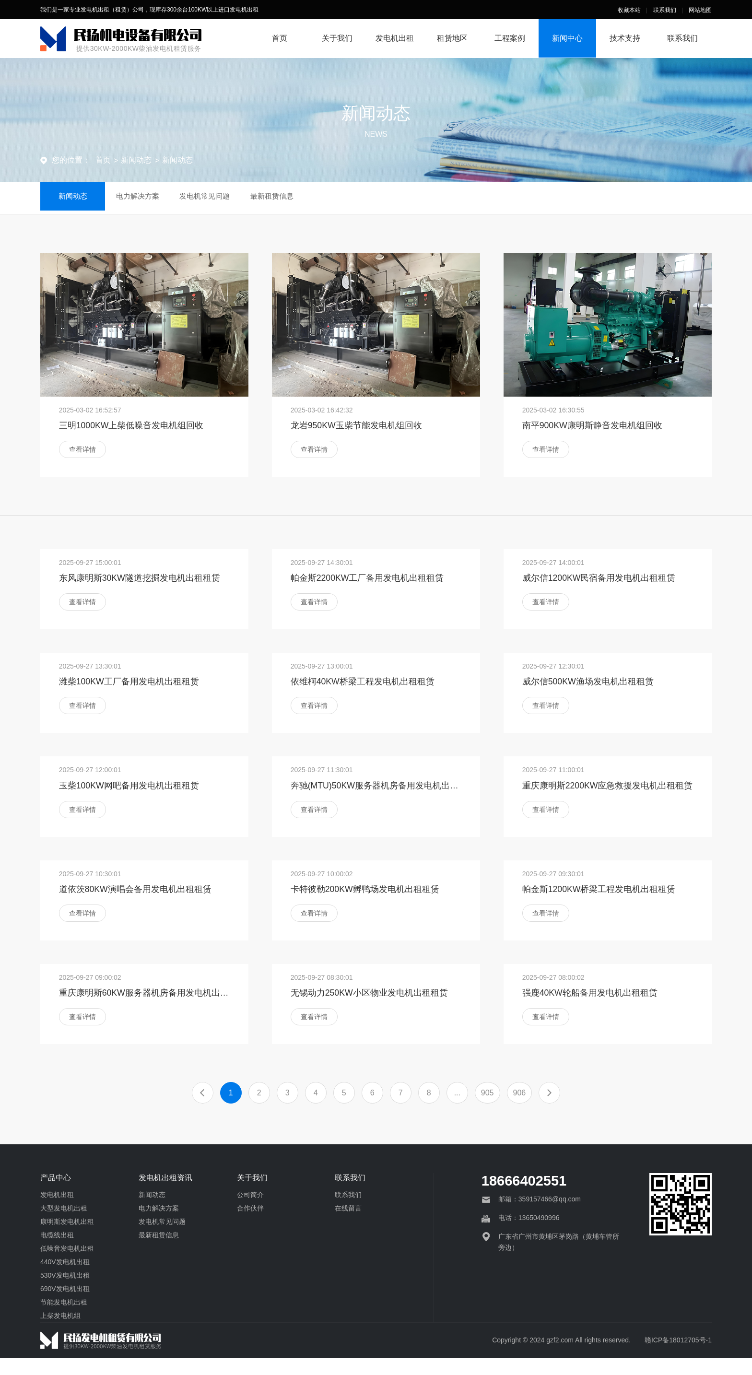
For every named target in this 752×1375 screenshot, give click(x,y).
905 (487, 1109)
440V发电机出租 (65, 1278)
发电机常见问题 (220, 198)
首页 (279, 38)
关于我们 (337, 38)
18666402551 (524, 1197)
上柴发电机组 (60, 1332)
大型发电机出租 (63, 1225)
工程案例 (509, 38)
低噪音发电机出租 (67, 1265)
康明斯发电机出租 (67, 1238)
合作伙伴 (250, 1225)
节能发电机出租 (63, 1319)
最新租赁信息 (293, 198)
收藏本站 (629, 10)
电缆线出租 (57, 1252)
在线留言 (348, 1225)
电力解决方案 (148, 198)
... (457, 1109)
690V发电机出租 (65, 1305)
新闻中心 (567, 38)
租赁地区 (452, 38)
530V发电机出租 (65, 1292)
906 (519, 1109)
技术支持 (625, 38)
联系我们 (664, 10)
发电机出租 (395, 38)
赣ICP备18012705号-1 (678, 1357)
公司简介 (250, 1211)
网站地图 (700, 10)
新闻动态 (136, 160)
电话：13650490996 (529, 1235)
